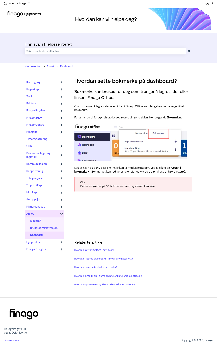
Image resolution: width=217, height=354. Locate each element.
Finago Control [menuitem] (35, 124)
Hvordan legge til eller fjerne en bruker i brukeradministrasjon (108, 276)
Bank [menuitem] (29, 96)
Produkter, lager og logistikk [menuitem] (38, 155)
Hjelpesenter (33, 66)
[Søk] (189, 51)
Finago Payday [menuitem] (35, 110)
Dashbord (66, 66)
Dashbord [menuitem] (36, 235)
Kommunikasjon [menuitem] (36, 164)
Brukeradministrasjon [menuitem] (44, 228)
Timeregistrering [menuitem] (36, 139)
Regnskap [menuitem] (32, 89)
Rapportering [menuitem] (34, 171)
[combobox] (105, 51)
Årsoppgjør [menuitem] (33, 199)
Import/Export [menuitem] (36, 185)
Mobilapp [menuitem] (32, 192)
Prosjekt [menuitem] (31, 132)
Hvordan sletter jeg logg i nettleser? (94, 250)
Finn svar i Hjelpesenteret (48, 44)
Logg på (208, 3)
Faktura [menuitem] (31, 103)
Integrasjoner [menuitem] (35, 178)
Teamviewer (12, 340)
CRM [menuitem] (29, 146)
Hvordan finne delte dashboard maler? (95, 267)
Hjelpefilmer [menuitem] (34, 242)
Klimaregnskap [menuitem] (35, 206)
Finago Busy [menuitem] (34, 117)
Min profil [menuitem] (36, 220)
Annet (50, 66)
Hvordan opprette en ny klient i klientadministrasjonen (104, 284)
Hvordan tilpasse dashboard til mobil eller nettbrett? (103, 258)
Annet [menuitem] (30, 213)
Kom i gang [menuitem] (33, 82)
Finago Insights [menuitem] (36, 249)
